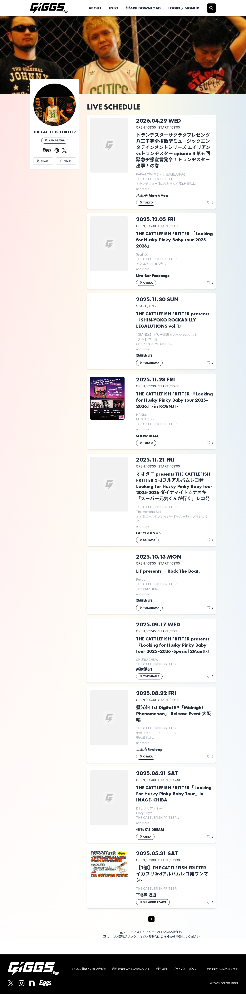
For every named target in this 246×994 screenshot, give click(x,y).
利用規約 (161, 969)
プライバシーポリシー (186, 969)
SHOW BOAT (147, 435)
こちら (165, 937)
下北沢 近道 (146, 895)
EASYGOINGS (148, 532)
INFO (113, 8)
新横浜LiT (144, 355)
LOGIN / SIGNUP (183, 8)
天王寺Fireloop (149, 749)
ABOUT (95, 8)
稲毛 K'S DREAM (150, 829)
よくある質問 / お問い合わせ (88, 969)
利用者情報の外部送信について (131, 969)
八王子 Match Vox (152, 195)
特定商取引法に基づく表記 (222, 969)
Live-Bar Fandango (153, 275)
